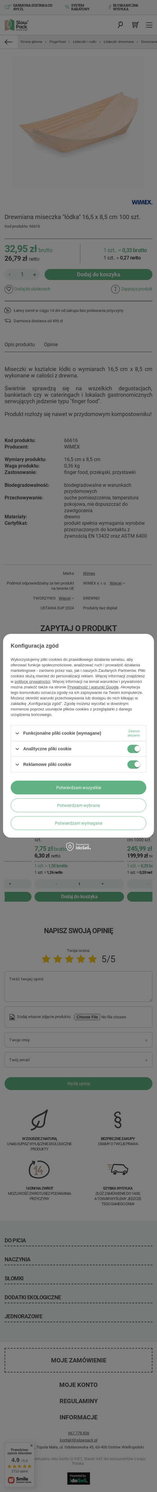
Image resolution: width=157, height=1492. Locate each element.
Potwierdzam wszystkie (78, 787)
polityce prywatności (32, 681)
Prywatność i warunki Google (93, 687)
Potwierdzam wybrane (78, 805)
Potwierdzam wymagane (78, 823)
